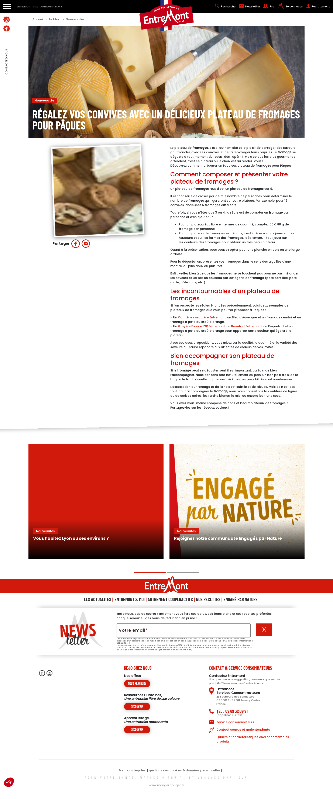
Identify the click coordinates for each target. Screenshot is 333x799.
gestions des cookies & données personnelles (184, 770)
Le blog (56, 19)
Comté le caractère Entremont (202, 317)
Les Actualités (97, 599)
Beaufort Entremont (246, 326)
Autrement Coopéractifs (170, 599)
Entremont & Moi (129, 599)
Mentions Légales (132, 770)
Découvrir (137, 707)
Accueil (40, 19)
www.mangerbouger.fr (166, 785)
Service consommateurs (235, 722)
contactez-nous (6, 71)
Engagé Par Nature (240, 599)
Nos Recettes (208, 599)
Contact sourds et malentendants (243, 729)
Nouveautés (75, 19)
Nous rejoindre (137, 684)
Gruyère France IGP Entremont (201, 326)
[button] (9, 782)
